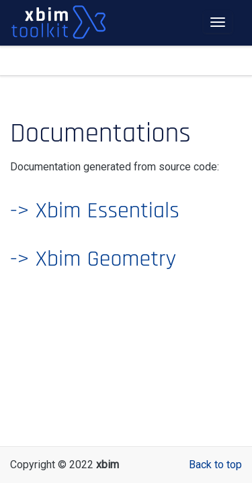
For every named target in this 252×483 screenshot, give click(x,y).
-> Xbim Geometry (93, 259)
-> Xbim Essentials (94, 210)
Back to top (215, 464)
